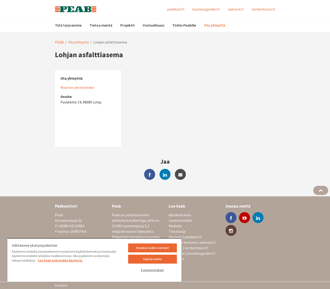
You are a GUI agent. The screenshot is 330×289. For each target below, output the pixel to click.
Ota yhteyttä (214, 25)
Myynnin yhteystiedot (77, 87)
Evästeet (61, 285)
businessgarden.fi (206, 9)
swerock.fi (236, 9)
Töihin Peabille (184, 25)
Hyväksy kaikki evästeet (152, 248)
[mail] (180, 174)
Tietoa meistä (101, 25)
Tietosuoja (177, 231)
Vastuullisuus (153, 25)
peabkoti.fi (175, 9)
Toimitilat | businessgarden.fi (192, 253)
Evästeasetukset (152, 270)
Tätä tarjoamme (68, 25)
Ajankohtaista (180, 215)
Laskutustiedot (180, 220)
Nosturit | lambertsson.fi (188, 248)
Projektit (127, 25)
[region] (94, 260)
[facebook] (149, 174)
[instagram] (231, 230)
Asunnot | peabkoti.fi (185, 237)
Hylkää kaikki (152, 259)
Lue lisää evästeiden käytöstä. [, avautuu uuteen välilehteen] (60, 260)
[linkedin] (165, 174)
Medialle (175, 226)
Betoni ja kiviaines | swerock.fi (192, 242)
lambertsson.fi (263, 9)
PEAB (59, 42)
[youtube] (244, 217)
